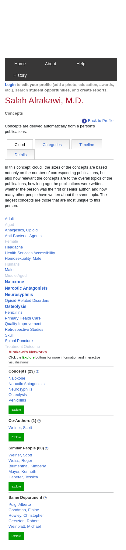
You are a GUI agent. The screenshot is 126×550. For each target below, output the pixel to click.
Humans (12, 264)
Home (20, 63)
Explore (16, 409)
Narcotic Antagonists (26, 288)
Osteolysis (15, 306)
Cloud (20, 144)
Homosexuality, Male (23, 258)
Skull (9, 335)
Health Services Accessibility (30, 253)
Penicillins (14, 312)
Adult (9, 218)
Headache (14, 247)
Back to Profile (98, 120)
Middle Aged (16, 275)
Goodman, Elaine (24, 510)
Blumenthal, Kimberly (27, 466)
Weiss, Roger (20, 460)
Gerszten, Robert (24, 521)
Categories (52, 144)
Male (9, 269)
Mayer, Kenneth (22, 471)
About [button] (50, 63)
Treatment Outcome (22, 346)
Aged (9, 224)
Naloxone (14, 281)
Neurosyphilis (19, 294)
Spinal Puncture (19, 340)
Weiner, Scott (20, 427)
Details (21, 154)
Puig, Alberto (20, 504)
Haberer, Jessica (23, 477)
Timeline (86, 144)
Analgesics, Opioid (21, 230)
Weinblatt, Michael (25, 526)
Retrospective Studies (24, 329)
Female (11, 241)
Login (10, 84)
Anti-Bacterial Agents (23, 236)
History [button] (20, 75)
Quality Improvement (23, 323)
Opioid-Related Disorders (27, 300)
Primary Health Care (23, 318)
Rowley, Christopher (26, 515)
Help (81, 63)
